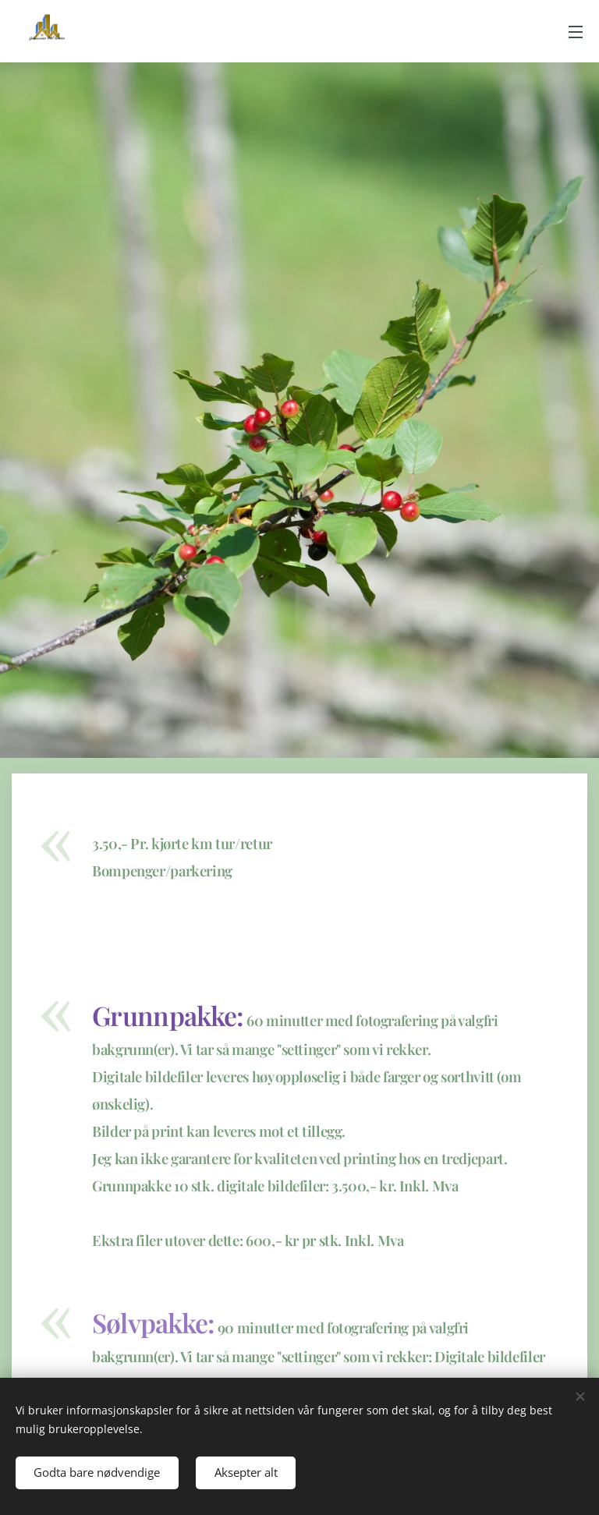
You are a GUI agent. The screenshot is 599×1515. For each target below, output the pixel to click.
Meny (576, 32)
